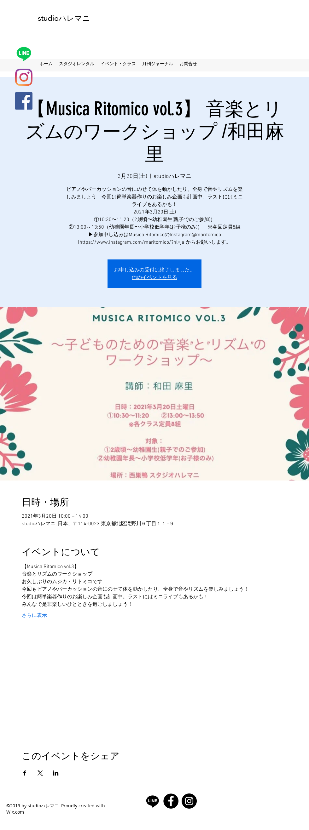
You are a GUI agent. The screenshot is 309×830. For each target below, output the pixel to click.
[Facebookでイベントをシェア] (25, 773)
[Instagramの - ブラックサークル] (189, 801)
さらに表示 (34, 615)
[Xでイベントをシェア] (40, 773)
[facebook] (23, 101)
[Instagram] (23, 77)
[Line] (23, 53)
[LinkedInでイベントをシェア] (56, 773)
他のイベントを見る (154, 277)
